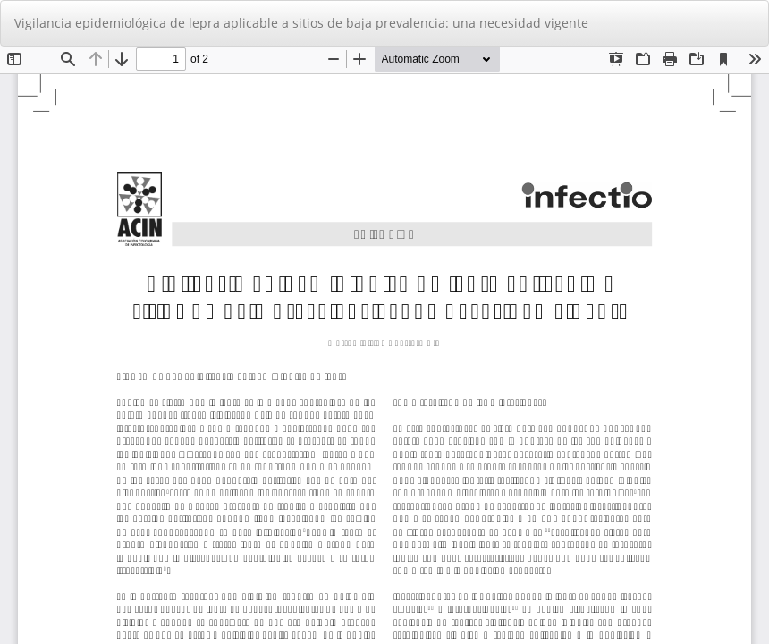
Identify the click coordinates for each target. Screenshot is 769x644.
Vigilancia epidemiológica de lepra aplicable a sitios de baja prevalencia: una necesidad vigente (301, 22)
